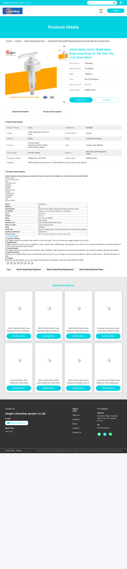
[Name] (114, 2)
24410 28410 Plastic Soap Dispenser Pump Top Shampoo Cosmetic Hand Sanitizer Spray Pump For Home (78, 329)
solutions (76, 428)
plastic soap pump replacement (60, 269)
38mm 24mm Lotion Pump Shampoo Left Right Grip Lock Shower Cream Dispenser (78, 381)
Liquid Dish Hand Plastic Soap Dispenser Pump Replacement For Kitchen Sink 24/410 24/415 (108, 381)
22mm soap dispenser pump (91, 269)
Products (18, 41)
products (76, 419)
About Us (76, 415)
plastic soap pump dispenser (28, 269)
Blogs (75, 424)
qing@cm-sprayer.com (16, 423)
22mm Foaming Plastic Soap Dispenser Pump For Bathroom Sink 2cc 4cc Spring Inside (19, 329)
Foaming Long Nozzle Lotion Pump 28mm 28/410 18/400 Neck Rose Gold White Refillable (108, 329)
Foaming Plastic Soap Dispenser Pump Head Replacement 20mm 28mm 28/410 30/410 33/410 (18, 381)
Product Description (52, 112)
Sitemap (18, 450)
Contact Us (77, 432)
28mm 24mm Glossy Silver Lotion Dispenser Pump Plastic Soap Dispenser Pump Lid (48, 381)
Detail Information (20, 112)
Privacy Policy (10, 450)
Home (9, 41)
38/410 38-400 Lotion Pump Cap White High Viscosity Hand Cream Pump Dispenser (49, 329)
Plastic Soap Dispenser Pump (35, 41)
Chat (116, 11)
